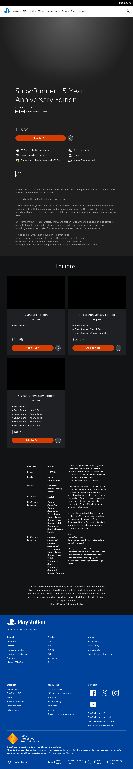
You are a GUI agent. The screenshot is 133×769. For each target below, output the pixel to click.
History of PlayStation (16, 662)
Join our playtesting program (101, 721)
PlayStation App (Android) (99, 717)
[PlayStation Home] (7, 11)
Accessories (53, 11)
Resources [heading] (53, 684)
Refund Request (14, 709)
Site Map (89, 762)
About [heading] (10, 637)
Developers (52, 705)
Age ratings (52, 697)
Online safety (94, 649)
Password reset (14, 705)
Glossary (51, 709)
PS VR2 (50, 649)
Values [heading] (91, 637)
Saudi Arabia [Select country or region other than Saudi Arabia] (17, 762)
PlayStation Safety (15, 693)
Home (9, 629)
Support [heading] (11, 684)
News (64, 11)
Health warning (54, 701)
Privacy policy (59, 762)
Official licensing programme (60, 714)
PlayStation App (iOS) (97, 713)
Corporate (11, 658)
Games (16, 11)
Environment (93, 641)
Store (73, 11)
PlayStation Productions (17, 654)
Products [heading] (52, 637)
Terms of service (54, 689)
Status (10, 697)
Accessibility (93, 645)
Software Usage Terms (116, 762)
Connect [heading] (92, 684)
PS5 (24, 11)
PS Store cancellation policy (59, 693)
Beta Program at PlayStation (100, 725)
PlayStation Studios (15, 649)
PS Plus (41, 11)
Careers (10, 645)
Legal (50, 762)
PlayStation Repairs (15, 701)
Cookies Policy (99, 762)
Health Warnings (75, 537)
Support (82, 11)
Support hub (12, 689)
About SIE (11, 641)
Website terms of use (76, 762)
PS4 (32, 11)
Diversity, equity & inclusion (100, 654)
